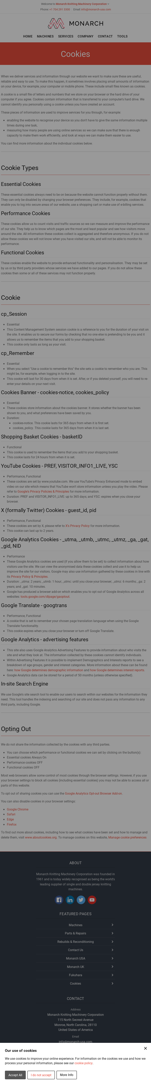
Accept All (15, 1075)
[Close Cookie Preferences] (145, 1048)
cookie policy (84, 1063)
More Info (66, 1075)
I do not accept (41, 1075)
